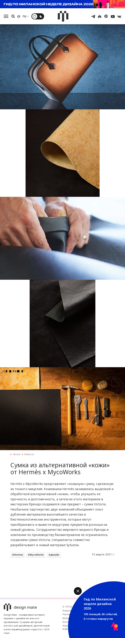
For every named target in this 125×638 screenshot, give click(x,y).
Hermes (18, 554)
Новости (29, 454)
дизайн (54, 554)
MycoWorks (37, 554)
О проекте (69, 606)
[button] (78, 591)
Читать (17, 454)
